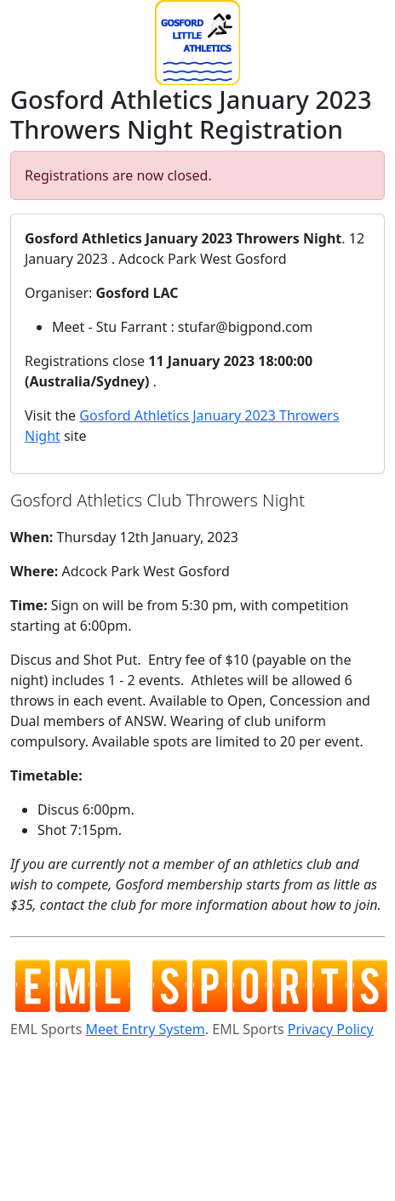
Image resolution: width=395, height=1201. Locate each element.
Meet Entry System (144, 1029)
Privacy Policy (331, 1029)
